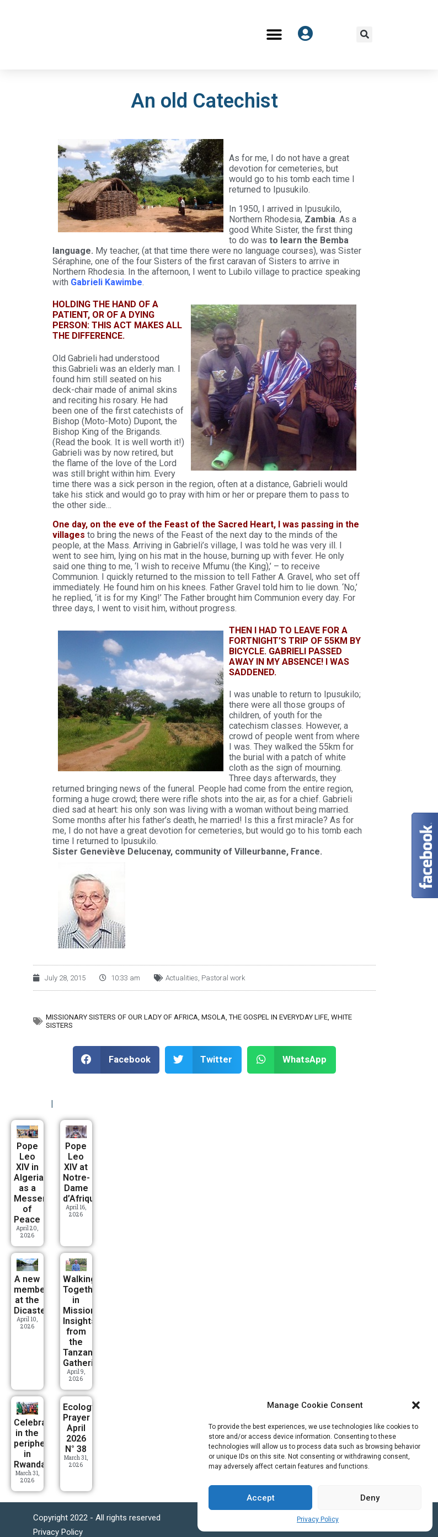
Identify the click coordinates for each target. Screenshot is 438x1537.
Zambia (320, 219)
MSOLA (213, 1017)
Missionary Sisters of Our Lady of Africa (122, 1017)
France (305, 851)
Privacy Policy (318, 1519)
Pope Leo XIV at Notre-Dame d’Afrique (81, 1172)
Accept (261, 1498)
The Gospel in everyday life (278, 1017)
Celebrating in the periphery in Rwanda (38, 1443)
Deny (370, 1498)
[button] (415, 1405)
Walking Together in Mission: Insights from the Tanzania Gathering (83, 1321)
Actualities (181, 978)
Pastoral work (223, 978)
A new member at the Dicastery (34, 1295)
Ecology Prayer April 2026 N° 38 (79, 1428)
